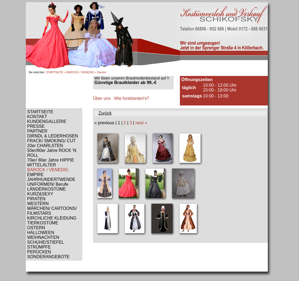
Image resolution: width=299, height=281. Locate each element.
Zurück (105, 113)
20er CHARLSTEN (45, 145)
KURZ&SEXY (40, 194)
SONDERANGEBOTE (48, 256)
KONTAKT (37, 116)
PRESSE (36, 126)
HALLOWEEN (40, 232)
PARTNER (37, 131)
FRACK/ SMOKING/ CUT (51, 140)
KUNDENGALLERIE (46, 121)
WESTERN (38, 203)
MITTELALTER (41, 165)
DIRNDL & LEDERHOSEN (52, 136)
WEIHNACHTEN (43, 237)
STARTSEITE (54, 72)
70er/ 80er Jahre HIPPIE (50, 160)
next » (141, 123)
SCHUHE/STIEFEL (45, 242)
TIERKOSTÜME (42, 223)
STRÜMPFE (39, 247)
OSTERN (36, 227)
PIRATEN (36, 198)
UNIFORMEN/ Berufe (47, 184)
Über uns (102, 98)
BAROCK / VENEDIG (80, 72)
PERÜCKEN (39, 252)
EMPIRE (35, 174)
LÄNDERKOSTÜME (46, 189)
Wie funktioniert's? (131, 98)
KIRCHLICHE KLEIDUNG (51, 218)
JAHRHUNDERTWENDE (51, 179)
